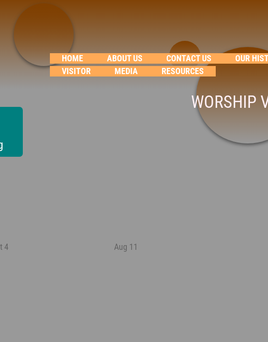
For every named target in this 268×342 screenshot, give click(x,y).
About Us (125, 58)
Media (126, 71)
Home (72, 58)
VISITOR (76, 71)
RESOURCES (183, 71)
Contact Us (188, 58)
